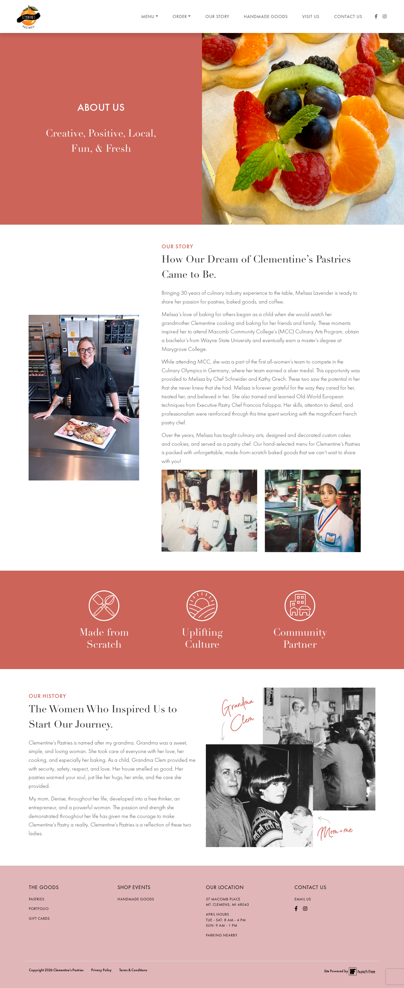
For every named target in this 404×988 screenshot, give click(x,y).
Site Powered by (349, 971)
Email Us (302, 899)
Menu (147, 16)
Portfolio (39, 908)
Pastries (36, 899)
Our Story (217, 16)
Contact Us (348, 16)
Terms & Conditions (133, 970)
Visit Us (310, 16)
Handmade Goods (266, 16)
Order (180, 16)
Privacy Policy (101, 970)
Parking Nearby (222, 935)
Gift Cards (39, 918)
